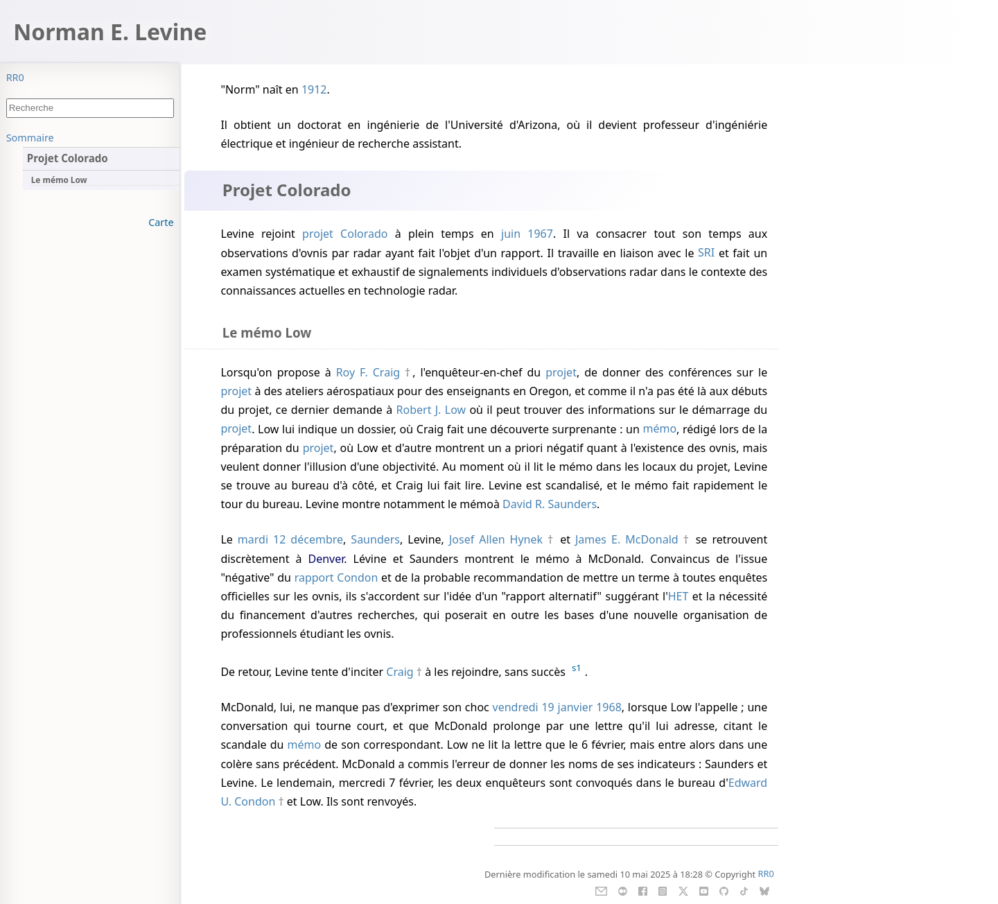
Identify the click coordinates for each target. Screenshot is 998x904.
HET (678, 596)
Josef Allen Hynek (496, 539)
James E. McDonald (627, 539)
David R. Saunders (549, 504)
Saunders (375, 539)
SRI (706, 253)
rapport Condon (336, 577)
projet (561, 372)
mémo (659, 429)
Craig (399, 671)
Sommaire (30, 137)
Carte (160, 222)
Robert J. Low (431, 409)
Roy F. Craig (368, 372)
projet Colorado (344, 233)
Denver (326, 558)
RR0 (15, 77)
